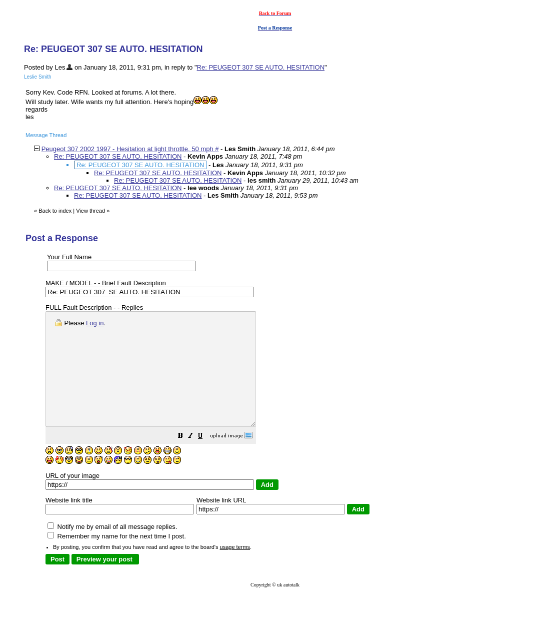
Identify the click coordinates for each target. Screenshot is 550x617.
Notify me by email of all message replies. (112, 549)
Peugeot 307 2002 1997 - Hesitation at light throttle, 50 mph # (130, 149)
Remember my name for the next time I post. (117, 558)
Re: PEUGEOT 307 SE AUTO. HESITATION (261, 67)
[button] (206, 459)
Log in (95, 323)
